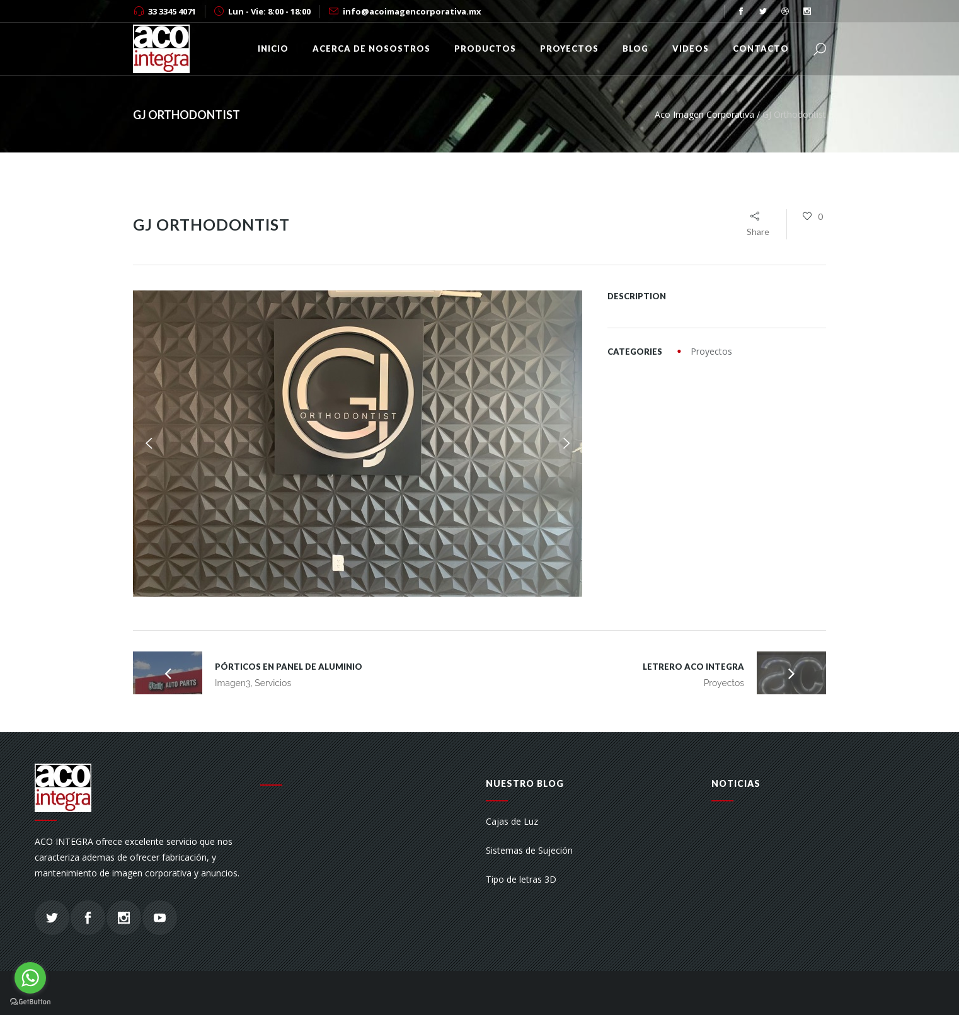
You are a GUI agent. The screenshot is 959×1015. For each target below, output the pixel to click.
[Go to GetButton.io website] (30, 1002)
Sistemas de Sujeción (529, 850)
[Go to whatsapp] (30, 978)
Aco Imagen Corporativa (704, 114)
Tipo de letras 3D (521, 879)
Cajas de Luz (512, 821)
